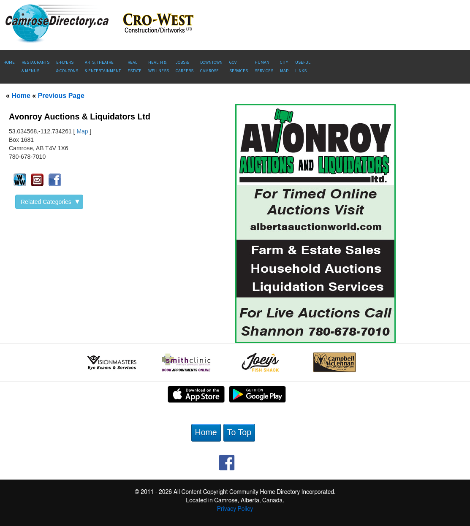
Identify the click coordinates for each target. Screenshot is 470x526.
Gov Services (238, 66)
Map (82, 131)
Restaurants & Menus (35, 66)
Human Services (264, 66)
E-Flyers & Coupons (67, 66)
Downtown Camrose (211, 66)
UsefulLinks (302, 66)
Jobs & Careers (184, 66)
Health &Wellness (158, 66)
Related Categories (50, 201)
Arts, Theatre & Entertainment (103, 66)
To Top (239, 432)
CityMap (284, 66)
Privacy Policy (235, 509)
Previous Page (61, 95)
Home (9, 62)
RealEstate (134, 66)
